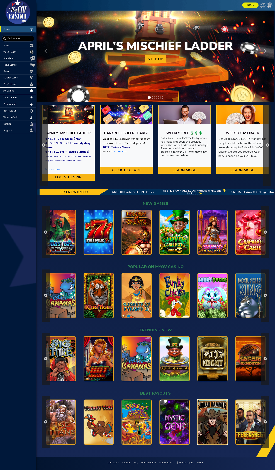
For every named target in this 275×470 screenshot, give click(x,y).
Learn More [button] (184, 170)
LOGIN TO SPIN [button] (68, 177)
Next (267, 145)
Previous (44, 145)
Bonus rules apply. (52, 169)
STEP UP (155, 59)
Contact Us (113, 462)
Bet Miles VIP (166, 462)
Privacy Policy (148, 462)
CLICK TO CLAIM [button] (126, 170)
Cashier (126, 462)
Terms (200, 462)
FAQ (136, 462)
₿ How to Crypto (185, 462)
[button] (45, 51)
